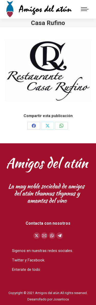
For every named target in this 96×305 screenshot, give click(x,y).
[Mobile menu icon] (85, 9)
